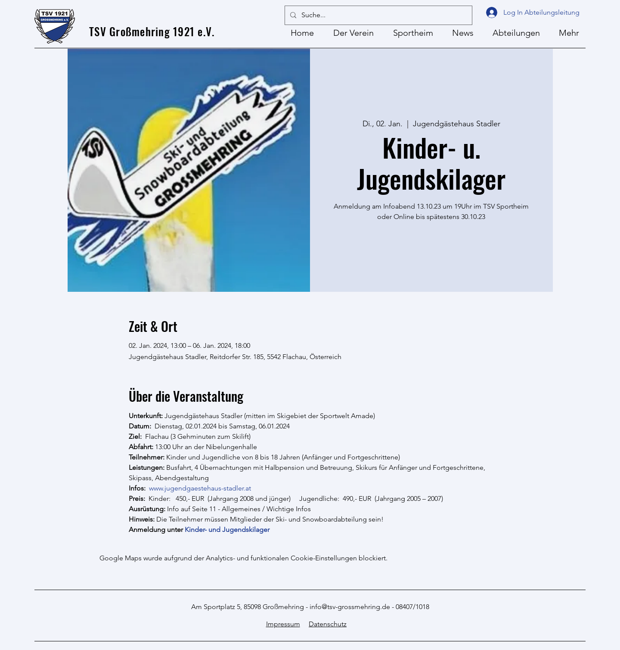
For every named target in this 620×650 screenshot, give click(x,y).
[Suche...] (377, 15)
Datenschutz (328, 624)
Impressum (283, 624)
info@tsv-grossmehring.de (350, 607)
